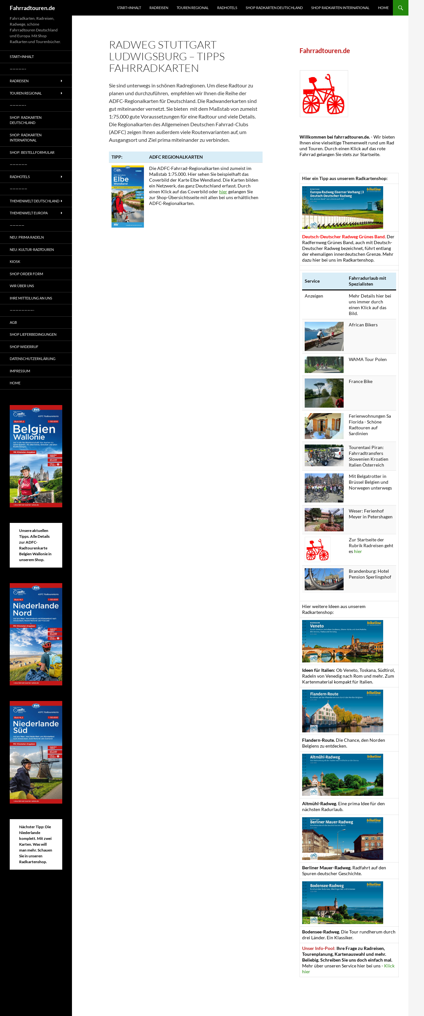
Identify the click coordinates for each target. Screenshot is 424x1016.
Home (383, 8)
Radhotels (227, 8)
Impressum (20, 371)
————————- (22, 310)
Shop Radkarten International (340, 8)
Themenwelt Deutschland (34, 201)
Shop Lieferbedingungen (33, 334)
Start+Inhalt (129, 8)
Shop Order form (26, 274)
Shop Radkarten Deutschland (274, 8)
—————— (18, 164)
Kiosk (15, 261)
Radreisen (158, 8)
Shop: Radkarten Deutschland (25, 120)
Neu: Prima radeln (27, 237)
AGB (13, 322)
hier (223, 191)
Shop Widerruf (24, 346)
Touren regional (193, 8)
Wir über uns (22, 286)
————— (17, 225)
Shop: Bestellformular (32, 152)
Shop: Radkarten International (25, 137)
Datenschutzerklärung (32, 358)
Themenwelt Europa (29, 213)
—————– (18, 69)
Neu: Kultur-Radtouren (32, 249)
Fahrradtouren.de (32, 7)
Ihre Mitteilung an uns (31, 298)
